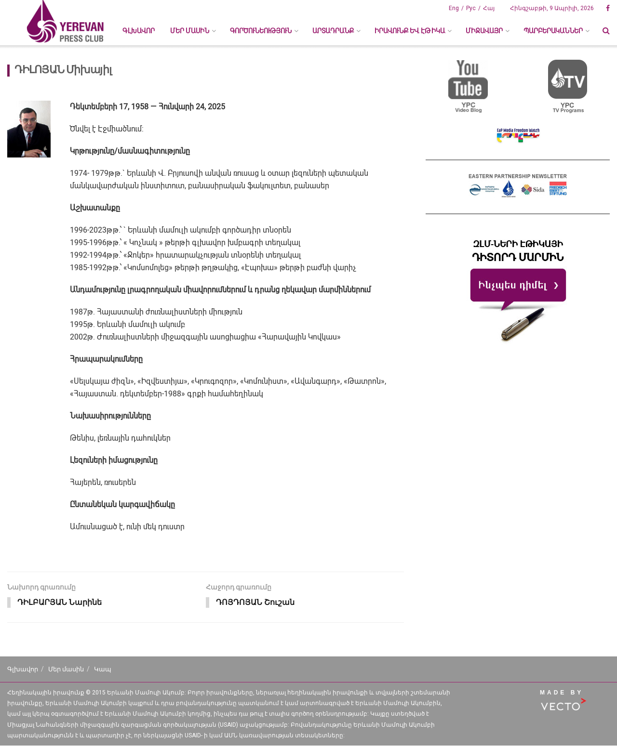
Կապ (102, 669)
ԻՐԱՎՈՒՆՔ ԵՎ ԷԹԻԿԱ (410, 31)
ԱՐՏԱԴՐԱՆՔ (333, 31)
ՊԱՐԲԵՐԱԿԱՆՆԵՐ (553, 31)
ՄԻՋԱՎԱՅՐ (484, 31)
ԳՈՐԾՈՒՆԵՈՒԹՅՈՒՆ (261, 31)
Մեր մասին (66, 669)
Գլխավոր (138, 31)
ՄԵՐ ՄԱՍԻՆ (189, 31)
